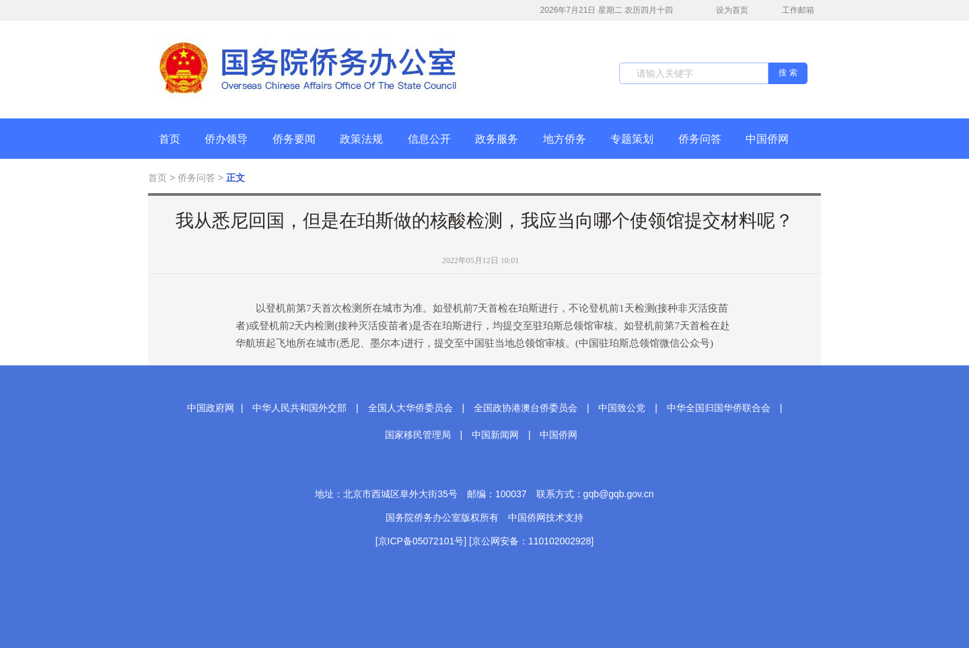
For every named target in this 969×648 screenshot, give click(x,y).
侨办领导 (226, 139)
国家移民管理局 (418, 434)
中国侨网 (767, 139)
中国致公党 (621, 407)
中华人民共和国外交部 (299, 407)
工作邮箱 (791, 11)
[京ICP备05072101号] (420, 541)
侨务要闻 (294, 139)
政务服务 (496, 139)
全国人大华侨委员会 (410, 407)
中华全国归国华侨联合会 (718, 407)
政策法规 (361, 139)
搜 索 (788, 72)
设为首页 (724, 10)
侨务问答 (699, 139)
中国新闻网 (495, 434)
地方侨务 (564, 139)
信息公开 (429, 139)
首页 (169, 139)
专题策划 (631, 139)
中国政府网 (210, 407)
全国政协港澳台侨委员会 (525, 407)
